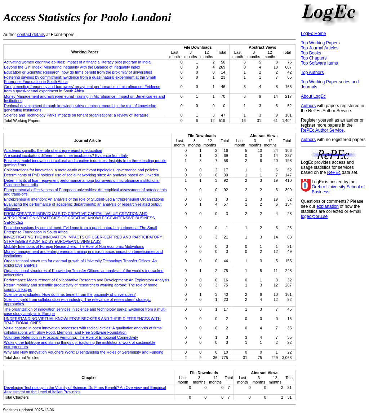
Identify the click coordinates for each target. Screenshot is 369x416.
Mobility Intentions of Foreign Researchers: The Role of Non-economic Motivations (74, 246)
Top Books (311, 53)
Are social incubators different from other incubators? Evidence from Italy (66, 155)
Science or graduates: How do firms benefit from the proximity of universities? (69, 294)
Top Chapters (313, 58)
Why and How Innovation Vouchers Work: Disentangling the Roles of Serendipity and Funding (83, 352)
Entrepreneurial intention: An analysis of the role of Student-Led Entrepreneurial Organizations (84, 199)
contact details (31, 34)
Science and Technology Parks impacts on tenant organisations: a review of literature (76, 115)
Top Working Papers (320, 42)
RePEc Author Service (322, 130)
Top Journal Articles (319, 48)
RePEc (334, 172)
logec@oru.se (314, 216)
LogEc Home (313, 33)
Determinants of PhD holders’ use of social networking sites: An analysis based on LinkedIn (81, 175)
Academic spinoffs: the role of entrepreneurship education (53, 150)
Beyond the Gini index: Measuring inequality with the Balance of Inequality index (72, 67)
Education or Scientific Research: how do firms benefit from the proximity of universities (78, 72)
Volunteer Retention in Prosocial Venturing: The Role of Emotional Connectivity (71, 337)
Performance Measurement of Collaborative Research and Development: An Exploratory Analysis (86, 280)
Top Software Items (319, 63)
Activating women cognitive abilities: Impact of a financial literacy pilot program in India (77, 62)
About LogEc (313, 96)
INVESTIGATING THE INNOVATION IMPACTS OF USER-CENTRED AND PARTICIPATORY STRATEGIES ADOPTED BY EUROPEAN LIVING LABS (83, 239)
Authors (308, 105)
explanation (327, 206)
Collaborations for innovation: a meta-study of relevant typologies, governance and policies (81, 170)
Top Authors (312, 72)
